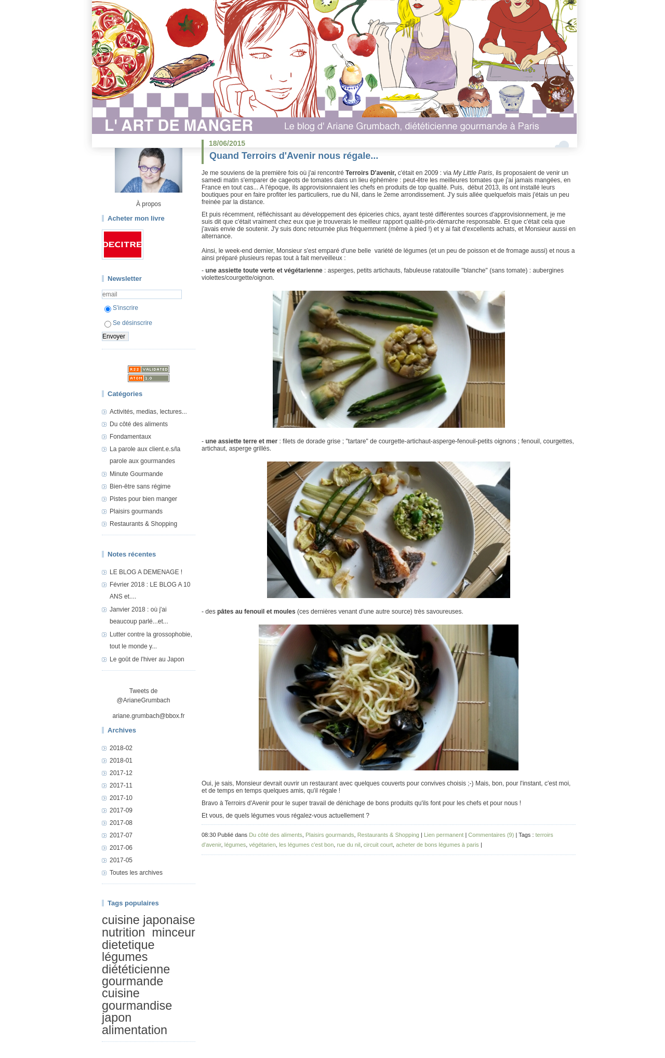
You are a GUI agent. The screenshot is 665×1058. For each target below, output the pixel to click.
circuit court (378, 845)
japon (116, 1017)
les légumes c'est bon (306, 845)
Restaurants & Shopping (143, 523)
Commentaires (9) (491, 835)
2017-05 (121, 860)
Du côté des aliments (139, 424)
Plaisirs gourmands (136, 511)
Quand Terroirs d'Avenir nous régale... (293, 156)
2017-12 (121, 773)
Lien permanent (443, 835)
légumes (125, 957)
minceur (173, 933)
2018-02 (121, 748)
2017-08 (121, 822)
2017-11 (121, 785)
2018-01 (121, 760)
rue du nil (348, 845)
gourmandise (137, 1005)
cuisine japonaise (148, 920)
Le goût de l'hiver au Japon (147, 659)
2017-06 (121, 847)
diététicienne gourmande (136, 975)
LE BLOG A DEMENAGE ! (146, 572)
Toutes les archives (136, 872)
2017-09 (121, 810)
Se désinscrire (128, 323)
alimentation (134, 1030)
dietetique (128, 945)
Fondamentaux (130, 436)
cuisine (121, 993)
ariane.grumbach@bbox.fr (149, 716)
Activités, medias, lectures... (148, 411)
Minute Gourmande (136, 474)
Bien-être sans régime (140, 486)
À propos (148, 204)
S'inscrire (121, 307)
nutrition (123, 933)
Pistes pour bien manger (143, 499)
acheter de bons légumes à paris (437, 845)
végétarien (262, 845)
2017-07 (121, 835)
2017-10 (121, 798)
